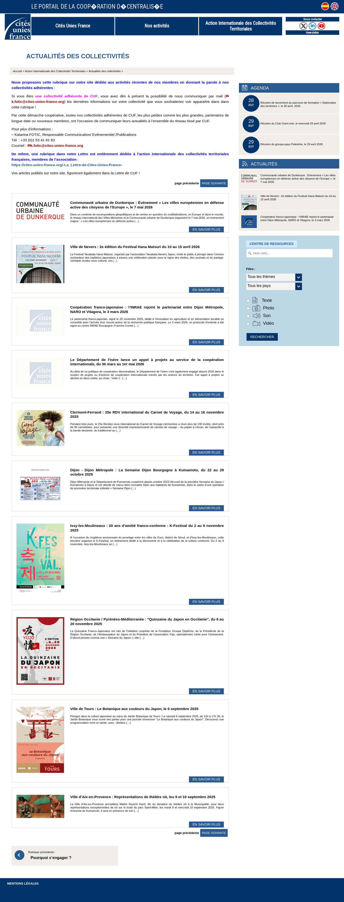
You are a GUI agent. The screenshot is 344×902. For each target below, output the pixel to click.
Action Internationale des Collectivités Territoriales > (56, 71)
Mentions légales (23, 883)
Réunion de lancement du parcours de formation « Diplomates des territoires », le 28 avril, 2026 (289, 103)
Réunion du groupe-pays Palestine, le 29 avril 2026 (283, 145)
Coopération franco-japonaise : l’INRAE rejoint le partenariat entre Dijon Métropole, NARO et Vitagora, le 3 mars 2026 (287, 223)
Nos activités (157, 26)
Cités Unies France (72, 26)
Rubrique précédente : (70, 856)
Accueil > (19, 71)
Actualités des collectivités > (106, 71)
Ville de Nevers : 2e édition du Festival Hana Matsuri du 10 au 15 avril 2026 (288, 202)
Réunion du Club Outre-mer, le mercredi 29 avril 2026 (284, 124)
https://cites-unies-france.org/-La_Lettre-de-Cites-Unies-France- (66, 165)
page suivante (214, 183)
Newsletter (312, 32)
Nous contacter (312, 19)
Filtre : (250, 269)
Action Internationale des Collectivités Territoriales (240, 26)
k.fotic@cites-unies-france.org (57, 145)
